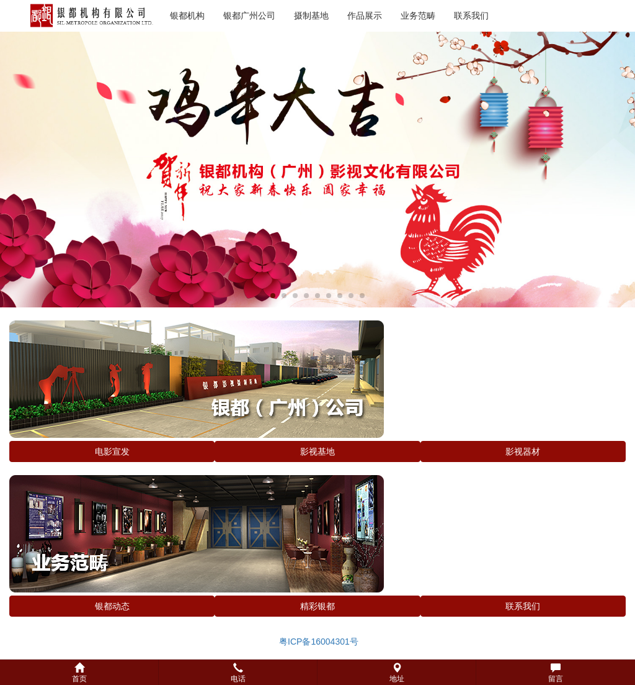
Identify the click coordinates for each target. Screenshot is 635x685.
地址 (396, 673)
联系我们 (471, 15)
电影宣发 (112, 451)
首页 (79, 673)
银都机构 (187, 15)
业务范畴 (418, 15)
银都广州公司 (249, 15)
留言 (555, 673)
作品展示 (364, 15)
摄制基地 (311, 15)
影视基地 (317, 451)
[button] (317, 672)
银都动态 (112, 606)
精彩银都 (317, 606)
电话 (238, 673)
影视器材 (522, 451)
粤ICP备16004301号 (317, 641)
